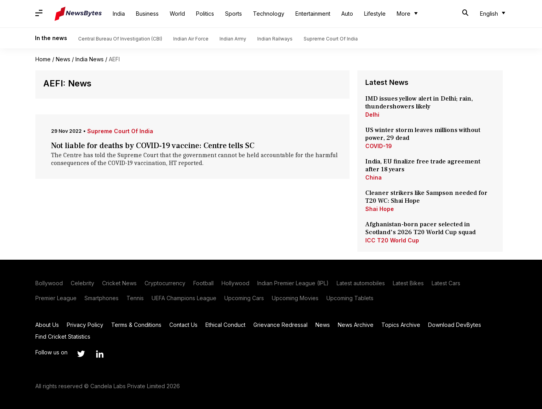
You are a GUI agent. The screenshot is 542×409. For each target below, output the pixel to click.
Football (203, 283)
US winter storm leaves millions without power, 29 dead (422, 134)
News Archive (356, 324)
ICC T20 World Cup (392, 240)
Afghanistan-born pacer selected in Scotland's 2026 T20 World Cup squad (420, 228)
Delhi (372, 114)
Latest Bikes (408, 283)
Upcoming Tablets (350, 298)
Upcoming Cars (244, 298)
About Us (47, 324)
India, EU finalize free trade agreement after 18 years (422, 165)
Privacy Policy (85, 324)
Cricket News (119, 283)
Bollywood (49, 283)
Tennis (135, 298)
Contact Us (183, 324)
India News (89, 59)
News (63, 59)
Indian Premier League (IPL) (293, 283)
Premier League (56, 298)
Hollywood (235, 283)
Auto (347, 13)
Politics (205, 13)
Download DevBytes (454, 324)
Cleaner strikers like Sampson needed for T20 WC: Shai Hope (426, 197)
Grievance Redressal (280, 324)
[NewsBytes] (78, 14)
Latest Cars (446, 283)
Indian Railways (275, 39)
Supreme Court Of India (331, 39)
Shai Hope (379, 208)
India (119, 13)
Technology (268, 13)
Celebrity (82, 283)
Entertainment (312, 13)
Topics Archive (400, 324)
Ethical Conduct (225, 324)
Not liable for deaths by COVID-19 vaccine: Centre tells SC (153, 145)
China (373, 177)
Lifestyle (375, 13)
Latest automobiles (361, 283)
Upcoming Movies (295, 298)
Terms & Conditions (136, 324)
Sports (233, 13)
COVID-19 (378, 146)
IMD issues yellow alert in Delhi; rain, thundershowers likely (419, 102)
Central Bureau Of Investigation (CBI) (120, 39)
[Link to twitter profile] (80, 353)
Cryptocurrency (165, 283)
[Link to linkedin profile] (99, 353)
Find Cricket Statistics (62, 336)
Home (43, 59)
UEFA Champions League (184, 298)
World (177, 13)
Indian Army (233, 39)
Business (147, 13)
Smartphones (101, 298)
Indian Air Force (191, 39)
